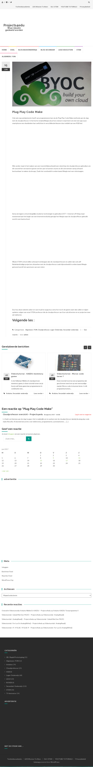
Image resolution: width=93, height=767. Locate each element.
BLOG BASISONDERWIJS (27, 50)
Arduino (9, 393)
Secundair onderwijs (70, 330)
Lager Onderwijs (56, 330)
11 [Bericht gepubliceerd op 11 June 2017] (79, 458)
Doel (12, 50)
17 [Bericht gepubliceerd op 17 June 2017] (67, 461)
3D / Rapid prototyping (15, 657)
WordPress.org (7, 580)
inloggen (11, 434)
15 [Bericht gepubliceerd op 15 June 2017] (41, 461)
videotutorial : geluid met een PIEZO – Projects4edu (21, 615)
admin (26, 335)
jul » (7, 471)
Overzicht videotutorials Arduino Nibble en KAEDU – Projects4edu (26, 611)
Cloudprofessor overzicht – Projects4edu (23, 414)
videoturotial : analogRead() (53, 615)
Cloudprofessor (44, 330)
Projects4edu (13, 25)
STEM (78, 50)
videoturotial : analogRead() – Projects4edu (18, 619)
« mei (3, 471)
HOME (4, 50)
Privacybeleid (85, 7)
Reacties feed (7, 576)
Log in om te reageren (83, 414)
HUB (8, 672)
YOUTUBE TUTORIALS (69, 7)
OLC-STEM (54, 7)
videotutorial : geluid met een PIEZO (50, 619)
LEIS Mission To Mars (40, 7)
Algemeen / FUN (9, 56)
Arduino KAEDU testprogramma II (66, 611)
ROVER (9, 683)
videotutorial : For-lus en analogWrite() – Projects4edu (22, 623)
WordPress (55, 762)
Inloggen (5, 567)
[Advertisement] (59, 27)
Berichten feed (7, 572)
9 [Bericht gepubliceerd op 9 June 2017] (53, 458)
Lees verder (39, 393)
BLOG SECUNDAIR (48, 50)
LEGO (8, 679)
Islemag (37, 762)
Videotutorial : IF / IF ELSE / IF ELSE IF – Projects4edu (21, 628)
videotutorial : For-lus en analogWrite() (57, 628)
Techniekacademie (23, 7)
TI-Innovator (11, 693)
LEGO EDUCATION (65, 50)
